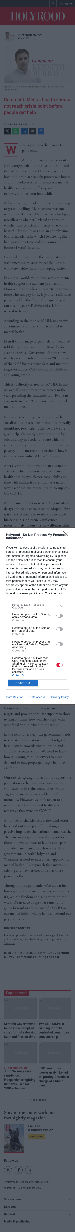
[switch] (59, 616)
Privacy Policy (60, 697)
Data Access (37, 697)
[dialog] (37, 616)
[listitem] (37, 606)
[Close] (67, 535)
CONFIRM (22, 683)
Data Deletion (14, 697)
